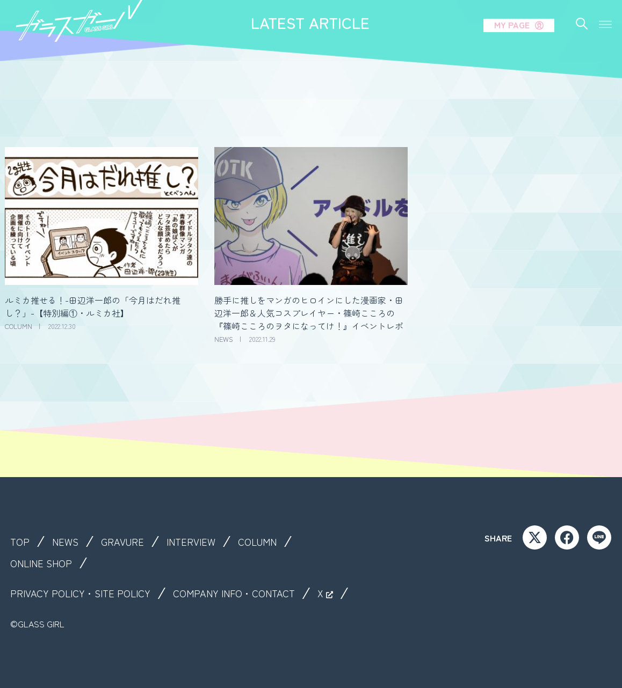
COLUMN (270, 541)
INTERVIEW (199, 541)
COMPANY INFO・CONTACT (249, 593)
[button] (605, 10)
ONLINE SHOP (44, 563)
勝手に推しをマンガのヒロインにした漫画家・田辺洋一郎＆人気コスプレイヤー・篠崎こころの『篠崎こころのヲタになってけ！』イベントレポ (308, 313)
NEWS (68, 541)
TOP (20, 541)
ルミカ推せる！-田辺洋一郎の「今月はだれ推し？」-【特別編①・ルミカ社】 (92, 306)
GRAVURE (127, 541)
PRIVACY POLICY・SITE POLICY (85, 593)
